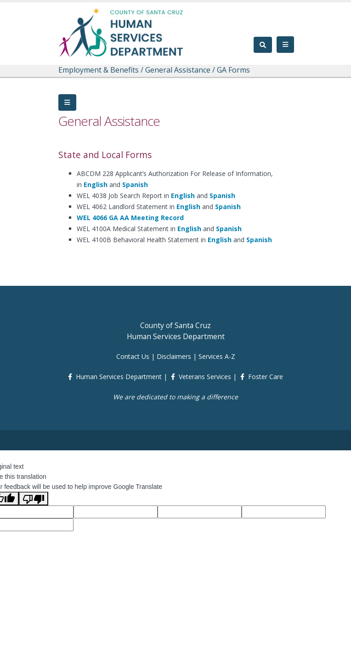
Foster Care (265, 376)
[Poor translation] (33, 498)
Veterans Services (205, 376)
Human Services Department (119, 376)
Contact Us (132, 356)
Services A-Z (216, 356)
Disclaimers (174, 356)
